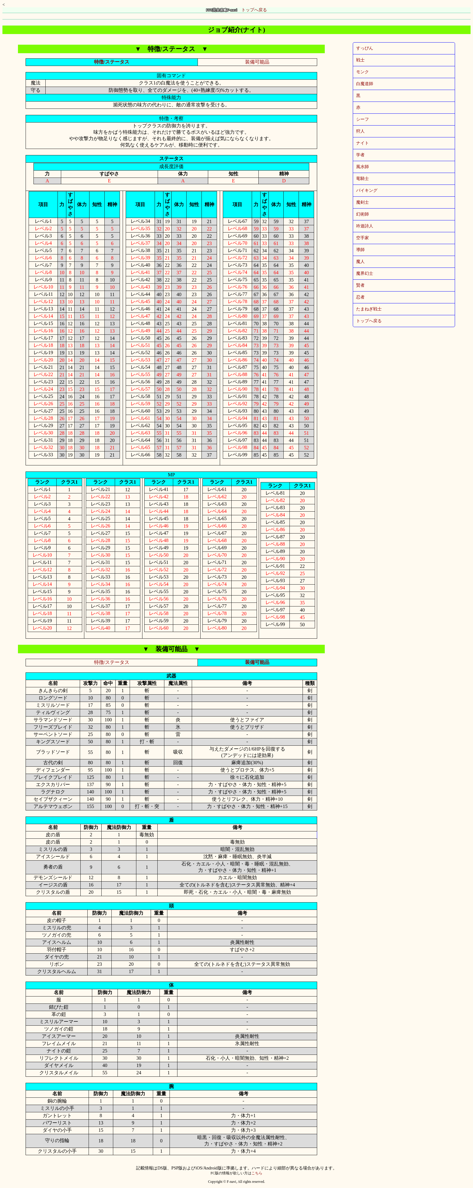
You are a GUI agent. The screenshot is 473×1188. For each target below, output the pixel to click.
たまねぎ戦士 (369, 309)
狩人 (360, 131)
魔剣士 (362, 202)
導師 (360, 249)
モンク (362, 72)
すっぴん (364, 48)
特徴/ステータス (111, 61)
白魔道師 (364, 83)
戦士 (360, 60)
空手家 (362, 238)
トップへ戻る (236, 10)
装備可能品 (257, 61)
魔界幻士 (364, 273)
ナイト (362, 143)
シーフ (362, 119)
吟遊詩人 (364, 226)
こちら (256, 1173)
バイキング (366, 190)
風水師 (362, 166)
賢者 (360, 285)
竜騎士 (362, 178)
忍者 (360, 297)
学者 (360, 155)
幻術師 (362, 214)
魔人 (360, 261)
